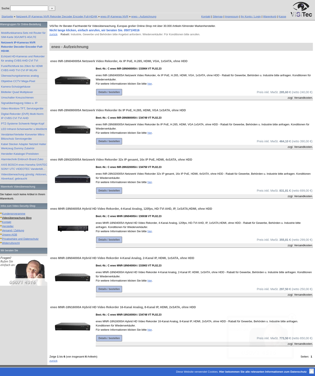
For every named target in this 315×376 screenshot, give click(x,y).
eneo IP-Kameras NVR (114, 16)
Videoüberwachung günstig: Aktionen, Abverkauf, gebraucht (24, 176)
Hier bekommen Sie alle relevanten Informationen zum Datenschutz (263, 371)
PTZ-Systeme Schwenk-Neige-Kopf (22, 123)
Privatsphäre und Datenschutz (20, 238)
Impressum (231, 16)
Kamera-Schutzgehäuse (15, 86)
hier (150, 83)
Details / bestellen (109, 92)
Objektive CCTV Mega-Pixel (18, 81)
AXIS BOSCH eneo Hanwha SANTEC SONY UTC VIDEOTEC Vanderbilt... (24, 166)
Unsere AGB (9, 234)
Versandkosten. (303, 97)
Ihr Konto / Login (251, 16)
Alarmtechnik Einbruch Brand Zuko (22, 159)
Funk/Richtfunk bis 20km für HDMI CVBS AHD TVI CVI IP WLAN (22, 68)
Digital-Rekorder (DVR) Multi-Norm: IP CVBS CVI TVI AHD (22, 116)
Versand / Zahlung (13, 230)
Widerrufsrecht (11, 243)
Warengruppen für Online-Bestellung (20, 24)
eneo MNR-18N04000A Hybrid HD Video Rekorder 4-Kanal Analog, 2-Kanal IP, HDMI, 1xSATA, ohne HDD (122, 258)
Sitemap (218, 16)
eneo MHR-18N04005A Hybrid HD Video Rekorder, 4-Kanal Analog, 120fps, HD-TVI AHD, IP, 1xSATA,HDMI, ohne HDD (131, 208)
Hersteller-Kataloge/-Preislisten (20, 153)
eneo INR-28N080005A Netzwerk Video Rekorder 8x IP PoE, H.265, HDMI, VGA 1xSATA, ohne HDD (118, 110)
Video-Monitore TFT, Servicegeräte (22, 108)
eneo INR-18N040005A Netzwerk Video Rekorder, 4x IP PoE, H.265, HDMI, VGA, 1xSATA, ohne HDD (118, 61)
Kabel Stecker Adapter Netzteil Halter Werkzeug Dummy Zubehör (23, 146)
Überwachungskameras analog (20, 75)
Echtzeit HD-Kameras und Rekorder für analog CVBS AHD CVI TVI (23, 58)
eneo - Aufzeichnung (143, 16)
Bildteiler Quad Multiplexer (17, 92)
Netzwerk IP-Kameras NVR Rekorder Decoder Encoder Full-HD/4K (56, 16)
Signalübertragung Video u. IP (19, 103)
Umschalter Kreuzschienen (17, 97)
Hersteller (8, 226)
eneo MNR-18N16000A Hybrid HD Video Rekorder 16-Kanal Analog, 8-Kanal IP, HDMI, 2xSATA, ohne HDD (123, 307)
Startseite (7, 16)
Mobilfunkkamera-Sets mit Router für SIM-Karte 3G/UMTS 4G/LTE (23, 35)
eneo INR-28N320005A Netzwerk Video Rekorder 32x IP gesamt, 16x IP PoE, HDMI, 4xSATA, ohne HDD (121, 159)
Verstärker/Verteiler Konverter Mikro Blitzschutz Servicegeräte (22, 136)
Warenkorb (269, 16)
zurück (53, 34)
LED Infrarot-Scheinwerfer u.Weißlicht (24, 129)
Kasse (282, 16)
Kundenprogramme (13, 213)
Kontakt (205, 16)
